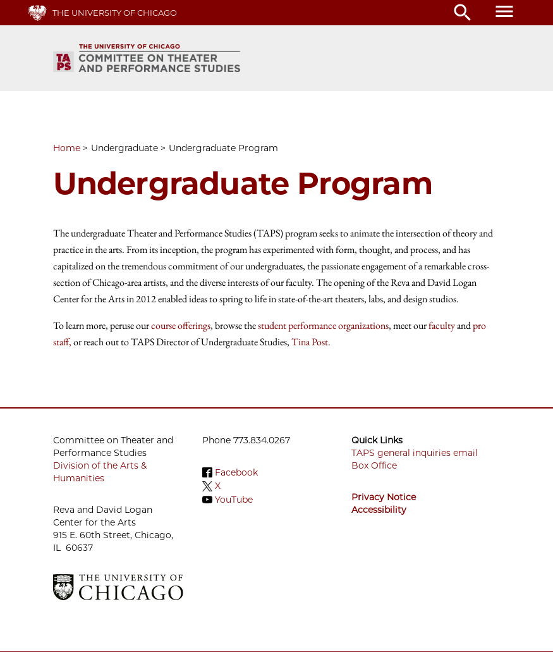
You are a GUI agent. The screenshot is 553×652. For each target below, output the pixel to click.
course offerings (180, 325)
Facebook (236, 472)
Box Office (374, 465)
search (462, 12)
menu (504, 11)
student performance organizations (323, 325)
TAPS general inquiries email (414, 452)
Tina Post (309, 341)
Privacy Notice (383, 497)
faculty (441, 325)
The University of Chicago (114, 13)
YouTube (234, 499)
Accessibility (378, 509)
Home (66, 148)
